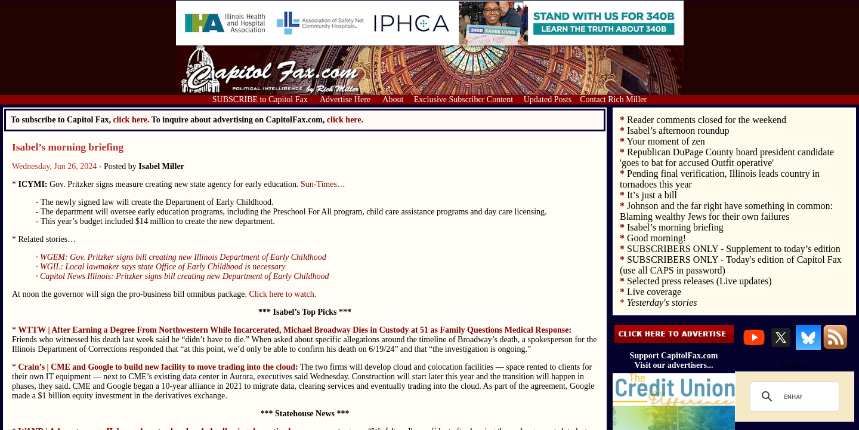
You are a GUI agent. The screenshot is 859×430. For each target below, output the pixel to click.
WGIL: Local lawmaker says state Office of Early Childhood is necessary (162, 266)
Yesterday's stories (662, 302)
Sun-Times (319, 184)
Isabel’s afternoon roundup (678, 130)
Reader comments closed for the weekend (706, 120)
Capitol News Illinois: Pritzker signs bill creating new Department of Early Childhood (184, 276)
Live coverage (654, 292)
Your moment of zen (665, 141)
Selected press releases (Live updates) (699, 281)
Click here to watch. (282, 294)
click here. (345, 119)
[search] (793, 396)
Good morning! (656, 238)
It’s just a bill (652, 195)
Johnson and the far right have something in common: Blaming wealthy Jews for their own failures (726, 211)
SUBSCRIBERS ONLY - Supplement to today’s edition (734, 249)
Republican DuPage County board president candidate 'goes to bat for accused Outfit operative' (727, 157)
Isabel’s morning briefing (67, 147)
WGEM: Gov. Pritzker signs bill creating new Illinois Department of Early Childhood (183, 257)
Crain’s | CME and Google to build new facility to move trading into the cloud (157, 367)
